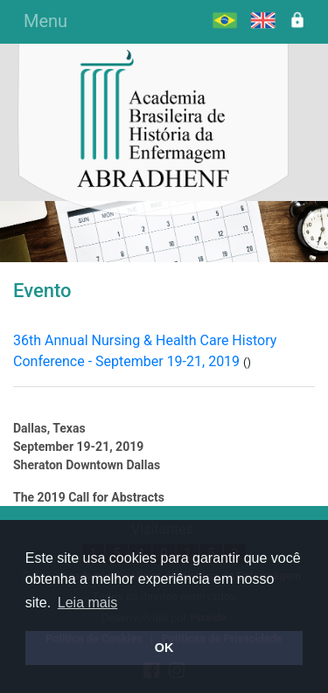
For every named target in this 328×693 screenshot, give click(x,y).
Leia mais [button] (87, 602)
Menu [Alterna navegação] (45, 20)
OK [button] (164, 648)
